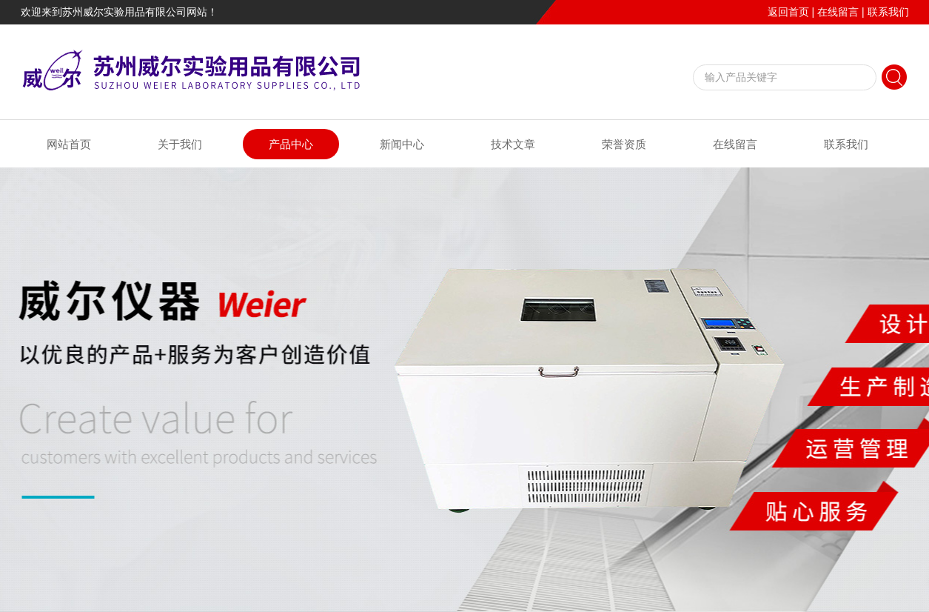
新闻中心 (402, 144)
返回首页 (788, 12)
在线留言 (838, 12)
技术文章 (513, 144)
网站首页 (69, 144)
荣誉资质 (624, 144)
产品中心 (291, 144)
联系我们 (888, 12)
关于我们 (180, 144)
